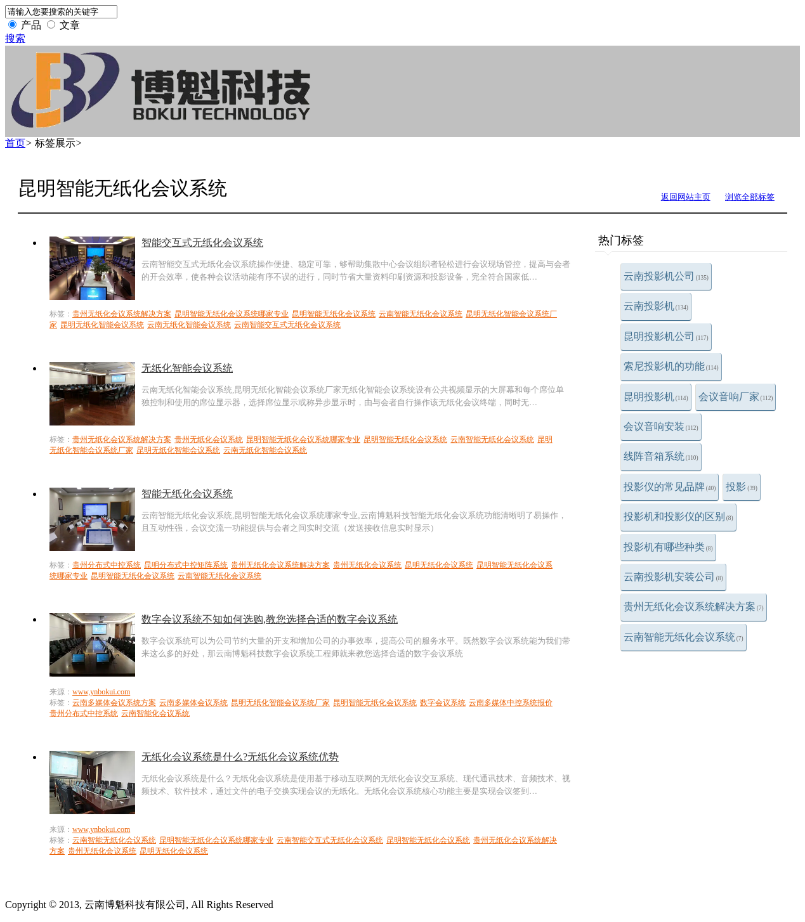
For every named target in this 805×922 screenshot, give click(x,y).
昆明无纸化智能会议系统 (102, 324)
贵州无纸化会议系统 (208, 439)
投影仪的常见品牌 (670, 486)
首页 (15, 143)
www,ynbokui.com (101, 691)
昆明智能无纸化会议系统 (334, 313)
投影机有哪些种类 (668, 547)
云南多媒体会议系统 (193, 702)
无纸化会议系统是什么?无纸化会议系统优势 (240, 756)
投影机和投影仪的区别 (678, 516)
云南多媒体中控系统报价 (511, 702)
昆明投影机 (656, 396)
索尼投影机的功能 (671, 366)
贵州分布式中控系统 (106, 565)
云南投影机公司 (666, 276)
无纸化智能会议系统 (187, 368)
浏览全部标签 (750, 197)
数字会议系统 (443, 702)
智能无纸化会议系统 (187, 493)
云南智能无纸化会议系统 (683, 637)
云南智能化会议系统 (155, 713)
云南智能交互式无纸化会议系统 (287, 324)
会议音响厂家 (735, 396)
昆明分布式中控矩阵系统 (186, 565)
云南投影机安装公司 (673, 576)
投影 (741, 486)
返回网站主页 (685, 197)
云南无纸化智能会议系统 (189, 324)
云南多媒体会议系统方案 (114, 702)
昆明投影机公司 (666, 336)
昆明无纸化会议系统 (439, 565)
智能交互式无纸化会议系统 (202, 242)
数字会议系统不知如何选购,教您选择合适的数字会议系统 (269, 619)
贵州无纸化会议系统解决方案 (694, 606)
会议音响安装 (661, 426)
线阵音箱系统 (661, 456)
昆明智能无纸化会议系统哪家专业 (231, 313)
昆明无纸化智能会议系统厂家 (280, 702)
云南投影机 (656, 306)
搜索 (15, 38)
